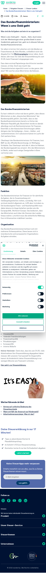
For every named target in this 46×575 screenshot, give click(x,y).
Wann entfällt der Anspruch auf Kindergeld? (21, 412)
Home (5, 8)
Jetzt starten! (23, 453)
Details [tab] (23, 251)
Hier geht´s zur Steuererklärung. (13, 365)
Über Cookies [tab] (38, 251)
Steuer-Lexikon (31, 8)
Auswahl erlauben (23, 322)
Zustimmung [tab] (8, 251)
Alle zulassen (23, 316)
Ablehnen (22, 328)
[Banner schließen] (43, 245)
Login (36, 3)
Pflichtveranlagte (21, 54)
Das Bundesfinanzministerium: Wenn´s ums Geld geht (24, 11)
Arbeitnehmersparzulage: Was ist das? (18, 414)
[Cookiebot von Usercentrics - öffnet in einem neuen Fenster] (29, 245)
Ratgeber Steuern (16, 8)
